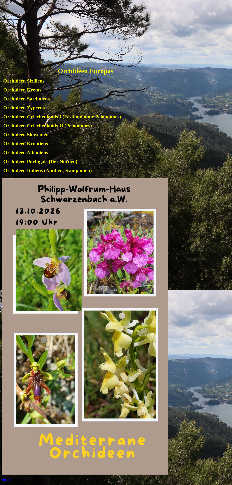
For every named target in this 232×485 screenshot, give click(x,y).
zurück (7, 479)
